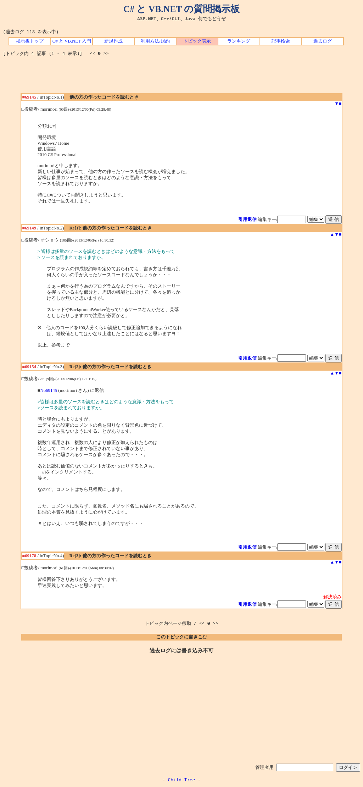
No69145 (48, 390)
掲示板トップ (30, 41)
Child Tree (181, 779)
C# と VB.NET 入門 (71, 41)
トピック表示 (197, 41)
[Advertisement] (181, 77)
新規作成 (113, 41)
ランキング (238, 41)
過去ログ (322, 41)
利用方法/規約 (155, 41)
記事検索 (281, 41)
